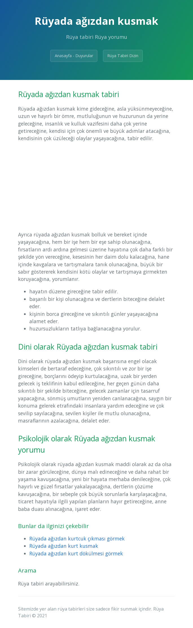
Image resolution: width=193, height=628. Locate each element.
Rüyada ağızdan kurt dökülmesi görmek (76, 553)
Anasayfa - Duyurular (74, 55)
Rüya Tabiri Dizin (122, 55)
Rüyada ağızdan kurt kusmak (63, 545)
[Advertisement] (96, 186)
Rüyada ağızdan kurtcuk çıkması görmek (77, 538)
